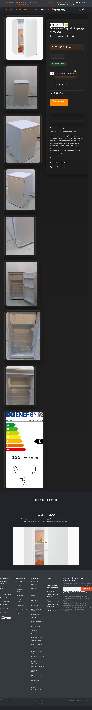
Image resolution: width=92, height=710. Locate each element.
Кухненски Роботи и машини (37, 676)
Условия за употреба (68, 700)
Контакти (19, 585)
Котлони (34, 633)
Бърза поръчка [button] (59, 101)
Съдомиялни (35, 592)
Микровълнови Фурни (36, 610)
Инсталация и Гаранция (67, 162)
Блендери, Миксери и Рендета (37, 622)
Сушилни (34, 588)
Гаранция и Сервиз (20, 590)
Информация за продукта (67, 128)
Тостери (34, 630)
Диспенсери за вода (36, 671)
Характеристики (67, 158)
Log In (72, 5)
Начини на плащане (19, 600)
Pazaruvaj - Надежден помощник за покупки (39, 704)
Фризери (34, 618)
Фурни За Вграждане (34, 596)
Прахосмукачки (36, 637)
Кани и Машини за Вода (37, 652)
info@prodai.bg (3, 591)
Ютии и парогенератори (36, 688)
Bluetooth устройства (35, 662)
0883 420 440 (3, 583)
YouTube (4, 608)
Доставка (19, 595)
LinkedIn (4, 604)
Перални (34, 584)
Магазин (19, 581)
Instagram (4, 601)
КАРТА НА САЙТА (21, 609)
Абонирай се (86, 589)
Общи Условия (21, 605)
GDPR (17, 613)
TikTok (3, 612)
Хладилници (35, 581)
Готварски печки (37, 605)
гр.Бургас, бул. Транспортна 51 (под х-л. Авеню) (53, 601)
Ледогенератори (36, 640)
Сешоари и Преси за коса (37, 657)
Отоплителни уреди (38, 666)
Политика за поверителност (84, 700)
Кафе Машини (35, 626)
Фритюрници (35, 648)
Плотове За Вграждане (35, 601)
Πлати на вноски (59, 84)
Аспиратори (35, 614)
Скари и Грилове (36, 644)
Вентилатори (35, 680)
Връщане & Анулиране (67, 167)
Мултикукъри (35, 684)
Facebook (4, 597)
